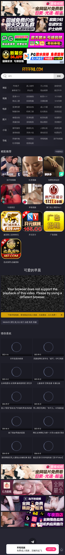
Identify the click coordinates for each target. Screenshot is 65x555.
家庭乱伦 (30, 128)
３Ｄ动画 (58, 96)
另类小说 (30, 132)
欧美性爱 (58, 107)
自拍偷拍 (30, 96)
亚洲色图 (30, 117)
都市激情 (16, 128)
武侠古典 (58, 128)
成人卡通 (44, 107)
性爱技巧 (58, 132)
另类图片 (58, 122)
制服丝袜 (16, 111)
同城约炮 (16, 138)
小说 (4, 129)
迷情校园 (16, 132)
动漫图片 (58, 117)
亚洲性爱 (16, 107)
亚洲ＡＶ (16, 96)
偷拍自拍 (30, 107)
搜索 (59, 76)
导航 (4, 140)
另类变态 (58, 111)
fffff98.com (32, 69)
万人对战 (44, 86)
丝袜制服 (30, 101)
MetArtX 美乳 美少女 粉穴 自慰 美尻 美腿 (20, 322)
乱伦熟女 (44, 111)
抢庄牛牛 (58, 90)
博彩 (4, 87)
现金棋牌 (44, 90)
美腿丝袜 (16, 122)
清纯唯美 (30, 122)
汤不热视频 (58, 138)
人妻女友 (44, 128)
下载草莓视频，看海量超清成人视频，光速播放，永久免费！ (35, 314)
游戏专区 (58, 86)
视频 (4, 98)
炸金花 (30, 90)
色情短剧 (30, 143)
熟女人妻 (16, 101)
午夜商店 (30, 138)
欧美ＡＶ (44, 96)
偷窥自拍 (16, 117)
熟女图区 (44, 122)
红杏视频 (16, 143)
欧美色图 (44, 117)
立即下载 (51, 549)
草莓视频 (44, 138)
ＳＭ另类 (58, 101)
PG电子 (16, 86)
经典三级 (30, 111)
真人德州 (30, 86)
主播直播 (44, 101)
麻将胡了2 (16, 90)
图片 (4, 119)
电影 (4, 108)
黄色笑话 (44, 132)
